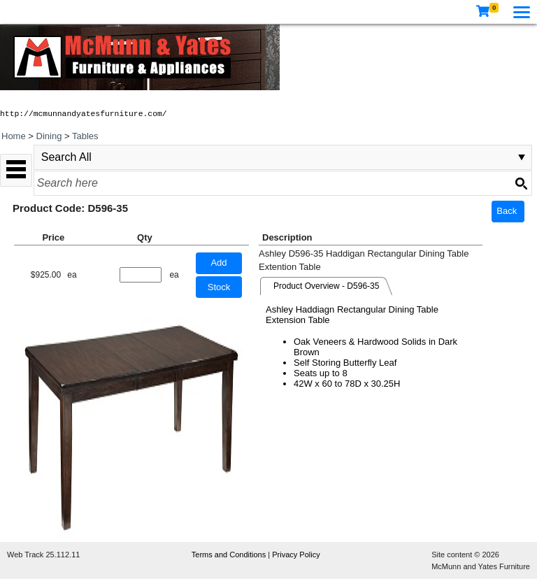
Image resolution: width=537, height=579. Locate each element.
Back (506, 211)
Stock (219, 287)
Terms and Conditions (230, 554)
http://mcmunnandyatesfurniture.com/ (83, 114)
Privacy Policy (296, 554)
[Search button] (521, 183)
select (521, 157)
